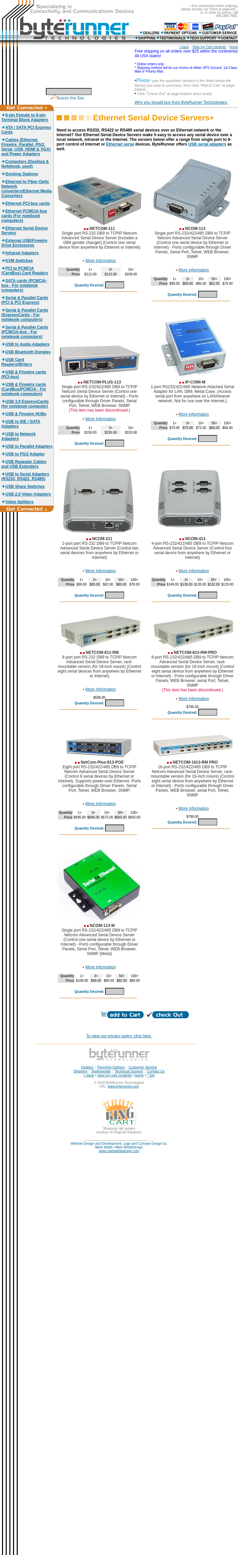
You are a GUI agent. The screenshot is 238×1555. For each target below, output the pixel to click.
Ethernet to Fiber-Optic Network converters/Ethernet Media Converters (26, 188)
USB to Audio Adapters (25, 344)
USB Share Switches (23, 486)
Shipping (80, 1071)
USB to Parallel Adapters (27, 446)
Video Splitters (17, 502)
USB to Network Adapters (18, 436)
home (234, 47)
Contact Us (156, 1071)
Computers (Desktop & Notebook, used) (25, 164)
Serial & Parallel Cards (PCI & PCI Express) (24, 300)
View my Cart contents (209, 47)
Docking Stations (19, 174)
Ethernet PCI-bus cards (25, 203)
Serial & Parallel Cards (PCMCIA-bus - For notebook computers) (24, 332)
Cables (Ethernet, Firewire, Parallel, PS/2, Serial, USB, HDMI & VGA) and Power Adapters (26, 147)
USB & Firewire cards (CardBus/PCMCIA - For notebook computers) (23, 389)
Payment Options (111, 1067)
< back (184, 47)
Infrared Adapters (20, 253)
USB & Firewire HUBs (24, 414)
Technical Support (129, 1071)
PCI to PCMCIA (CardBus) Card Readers (24, 270)
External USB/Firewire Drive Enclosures (24, 243)
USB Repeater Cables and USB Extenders (24, 464)
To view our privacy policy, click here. (119, 1036)
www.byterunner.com (123, 1086)
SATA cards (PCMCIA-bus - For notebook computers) (24, 285)
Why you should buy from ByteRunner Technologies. (181, 102)
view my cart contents (114, 1075)
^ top (151, 1075)
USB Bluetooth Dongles (26, 352)
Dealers (87, 1067)
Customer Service (143, 1067)
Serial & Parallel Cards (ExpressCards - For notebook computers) (24, 315)
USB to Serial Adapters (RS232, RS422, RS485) (25, 476)
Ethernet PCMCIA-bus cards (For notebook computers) (24, 216)
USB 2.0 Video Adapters (26, 494)
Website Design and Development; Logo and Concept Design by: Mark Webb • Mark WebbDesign (119, 1145)
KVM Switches (17, 260)
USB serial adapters (207, 144)
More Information (100, 260)
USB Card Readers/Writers (16, 362)
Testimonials (101, 1071)
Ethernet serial (120, 144)
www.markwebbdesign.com (119, 1151)
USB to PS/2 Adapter (23, 454)
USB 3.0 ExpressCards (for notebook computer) (25, 404)
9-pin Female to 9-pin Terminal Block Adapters (24, 117)
